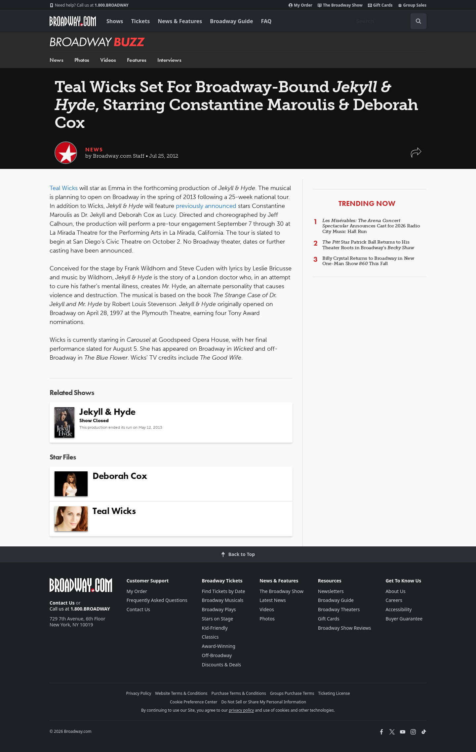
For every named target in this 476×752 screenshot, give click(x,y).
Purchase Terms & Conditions (239, 693)
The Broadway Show (340, 5)
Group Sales (412, 5)
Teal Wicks (64, 188)
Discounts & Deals (221, 664)
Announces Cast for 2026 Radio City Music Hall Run (371, 226)
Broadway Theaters (339, 609)
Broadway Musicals (223, 600)
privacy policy (241, 710)
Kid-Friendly (215, 628)
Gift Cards (380, 5)
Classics (210, 637)
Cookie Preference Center (194, 702)
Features (136, 60)
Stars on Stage (217, 618)
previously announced (206, 206)
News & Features (180, 21)
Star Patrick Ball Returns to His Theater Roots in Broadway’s (368, 245)
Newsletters (331, 591)
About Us (395, 591)
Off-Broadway (217, 655)
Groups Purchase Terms (292, 693)
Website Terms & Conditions (181, 693)
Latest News (272, 600)
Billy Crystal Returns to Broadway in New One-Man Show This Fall (368, 261)
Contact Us (62, 603)
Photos (81, 60)
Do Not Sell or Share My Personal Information (263, 702)
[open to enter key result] (418, 21)
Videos (108, 60)
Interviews (169, 60)
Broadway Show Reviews (344, 628)
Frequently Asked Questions (157, 600)
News (56, 60)
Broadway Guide (231, 21)
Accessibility (398, 609)
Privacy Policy (138, 693)
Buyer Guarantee (403, 618)
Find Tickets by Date (223, 591)
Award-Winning (218, 646)
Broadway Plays (219, 609)
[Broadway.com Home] (73, 21)
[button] (416, 156)
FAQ (266, 21)
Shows (114, 21)
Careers (393, 600)
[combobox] (388, 21)
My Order (300, 5)
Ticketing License (334, 693)
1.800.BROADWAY (89, 5)
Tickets (140, 21)
